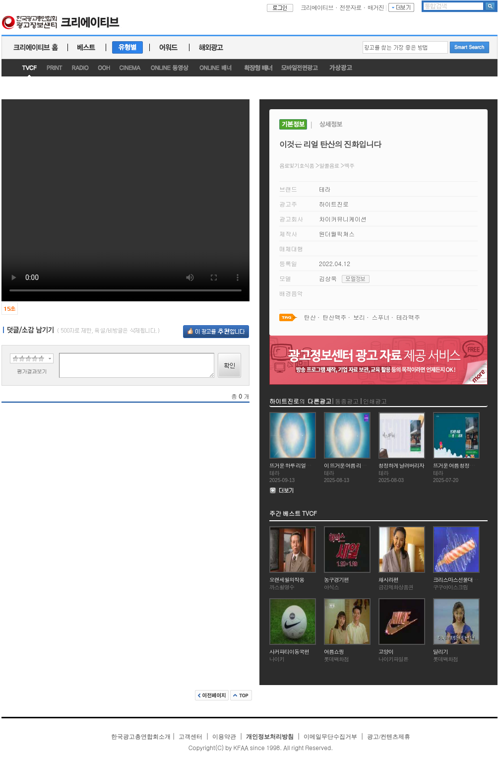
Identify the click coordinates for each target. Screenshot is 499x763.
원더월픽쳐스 (337, 233)
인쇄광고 (375, 401)
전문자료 (351, 7)
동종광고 (347, 401)
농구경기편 (336, 579)
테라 (325, 189)
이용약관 (224, 736)
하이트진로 (334, 204)
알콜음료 (329, 165)
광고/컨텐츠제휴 (388, 736)
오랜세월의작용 (286, 579)
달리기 (440, 651)
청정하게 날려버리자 (401, 465)
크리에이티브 (317, 7)
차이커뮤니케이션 (343, 218)
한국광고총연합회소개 (141, 736)
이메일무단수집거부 (330, 736)
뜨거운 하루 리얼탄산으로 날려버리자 (310, 465)
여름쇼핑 (334, 651)
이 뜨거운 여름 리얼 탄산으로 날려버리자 (368, 465)
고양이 (385, 651)
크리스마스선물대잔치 (458, 579)
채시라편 (388, 579)
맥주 (349, 165)
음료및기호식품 (296, 165)
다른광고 (319, 401)
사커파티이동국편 (289, 651)
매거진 (376, 7)
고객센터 (190, 736)
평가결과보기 (32, 371)
